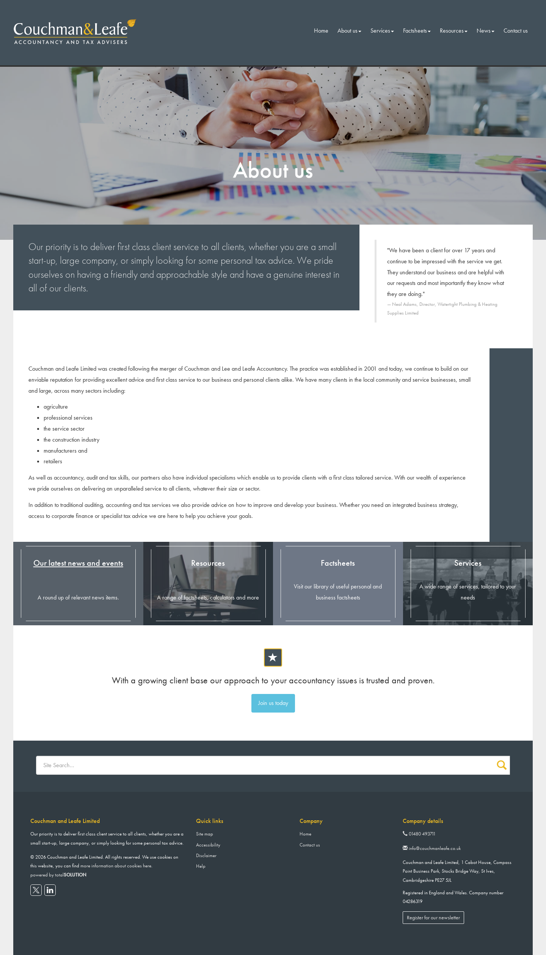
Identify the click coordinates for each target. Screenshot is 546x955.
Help (201, 866)
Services (382, 31)
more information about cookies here (115, 865)
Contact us (516, 31)
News (485, 31)
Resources (454, 31)
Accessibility (208, 845)
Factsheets (417, 31)
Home (321, 31)
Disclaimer (206, 855)
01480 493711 (419, 834)
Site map (204, 834)
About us (349, 31)
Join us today (273, 703)
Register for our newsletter (433, 917)
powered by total (58, 875)
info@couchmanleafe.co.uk (432, 848)
